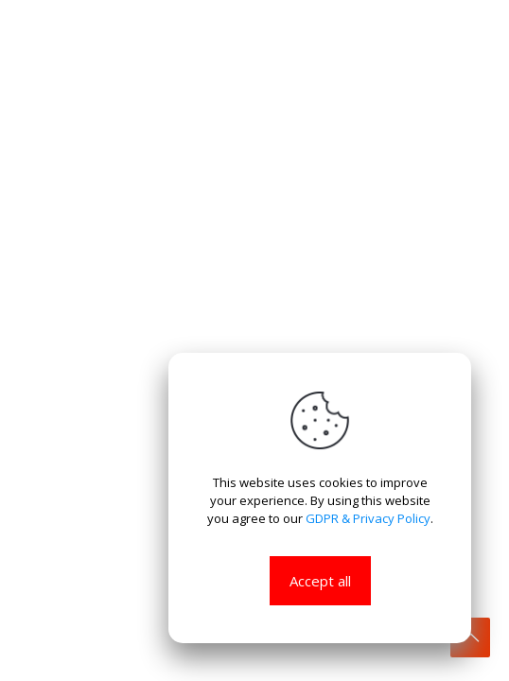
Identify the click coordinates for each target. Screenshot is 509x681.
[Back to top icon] (470, 637)
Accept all (320, 580)
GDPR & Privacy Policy (368, 518)
